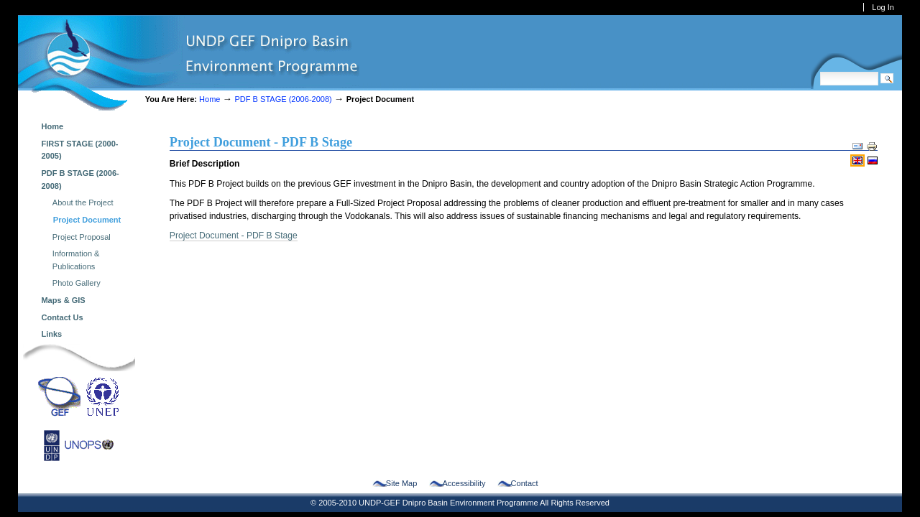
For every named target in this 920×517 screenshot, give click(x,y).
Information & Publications (76, 260)
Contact (524, 483)
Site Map (402, 483)
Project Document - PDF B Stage (234, 235)
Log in (883, 7)
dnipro (188, 63)
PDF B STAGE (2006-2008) (284, 99)
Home (209, 99)
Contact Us (62, 317)
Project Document (87, 219)
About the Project (83, 202)
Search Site (819, 71)
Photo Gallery (76, 283)
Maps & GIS (63, 300)
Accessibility (463, 483)
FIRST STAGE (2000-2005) (79, 150)
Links (51, 334)
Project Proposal (81, 237)
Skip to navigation (17, 14)
